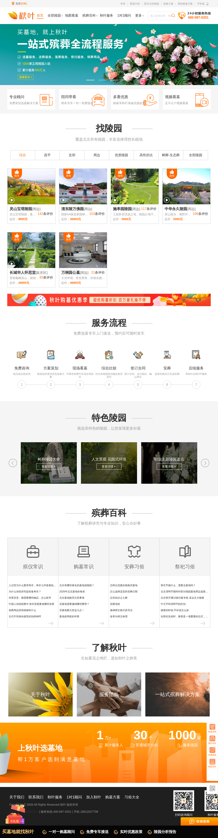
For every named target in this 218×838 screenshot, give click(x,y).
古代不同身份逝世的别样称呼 (25, 616)
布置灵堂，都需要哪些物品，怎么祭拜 (30, 597)
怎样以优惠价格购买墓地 (123, 585)
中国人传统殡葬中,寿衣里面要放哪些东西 (31, 604)
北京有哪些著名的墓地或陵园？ (76, 585)
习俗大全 (131, 797)
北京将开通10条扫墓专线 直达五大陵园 (182, 597)
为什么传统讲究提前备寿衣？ (25, 591)
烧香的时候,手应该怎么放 (175, 610)
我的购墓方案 (185, 3)
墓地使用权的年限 (69, 616)
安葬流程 (115, 604)
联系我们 (35, 797)
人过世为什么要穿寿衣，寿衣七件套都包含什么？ (36, 585)
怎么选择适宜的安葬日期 (123, 591)
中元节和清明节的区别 (173, 604)
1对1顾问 (74, 797)
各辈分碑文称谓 (118, 616)
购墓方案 (168, 3)
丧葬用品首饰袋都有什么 (22, 610)
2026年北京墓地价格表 (72, 591)
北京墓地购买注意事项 (71, 597)
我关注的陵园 (151, 3)
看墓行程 (135, 3)
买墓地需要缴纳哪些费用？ (74, 604)
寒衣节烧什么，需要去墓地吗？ (178, 585)
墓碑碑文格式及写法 (121, 610)
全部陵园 (195, 155)
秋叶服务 (55, 797)
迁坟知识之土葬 (118, 597)
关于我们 (16, 797)
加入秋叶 (93, 797)
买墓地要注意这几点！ (71, 610)
